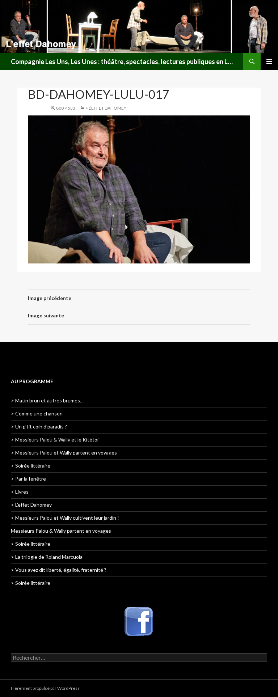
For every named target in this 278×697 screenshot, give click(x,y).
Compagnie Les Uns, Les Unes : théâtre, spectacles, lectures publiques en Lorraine (123, 62)
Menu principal (269, 61)
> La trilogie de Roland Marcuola (47, 557)
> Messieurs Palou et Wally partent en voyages (64, 452)
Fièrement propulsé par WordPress (45, 688)
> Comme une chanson (37, 413)
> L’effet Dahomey (105, 108)
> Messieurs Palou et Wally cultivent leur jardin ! (65, 518)
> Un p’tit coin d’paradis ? (39, 426)
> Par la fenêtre (28, 479)
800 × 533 (65, 108)
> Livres (20, 492)
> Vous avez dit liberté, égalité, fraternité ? (58, 570)
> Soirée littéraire (30, 465)
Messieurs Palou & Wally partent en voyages (61, 531)
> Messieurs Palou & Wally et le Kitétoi (54, 439)
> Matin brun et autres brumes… (47, 400)
